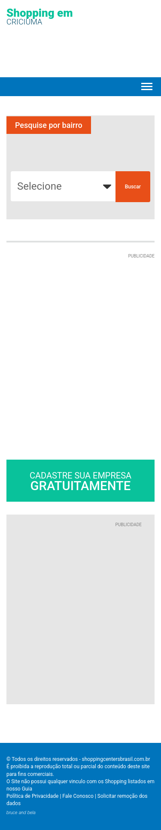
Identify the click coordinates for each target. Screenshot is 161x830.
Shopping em (39, 16)
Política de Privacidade (32, 796)
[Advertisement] (80, 340)
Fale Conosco (78, 796)
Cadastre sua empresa (80, 481)
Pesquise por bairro (48, 125)
